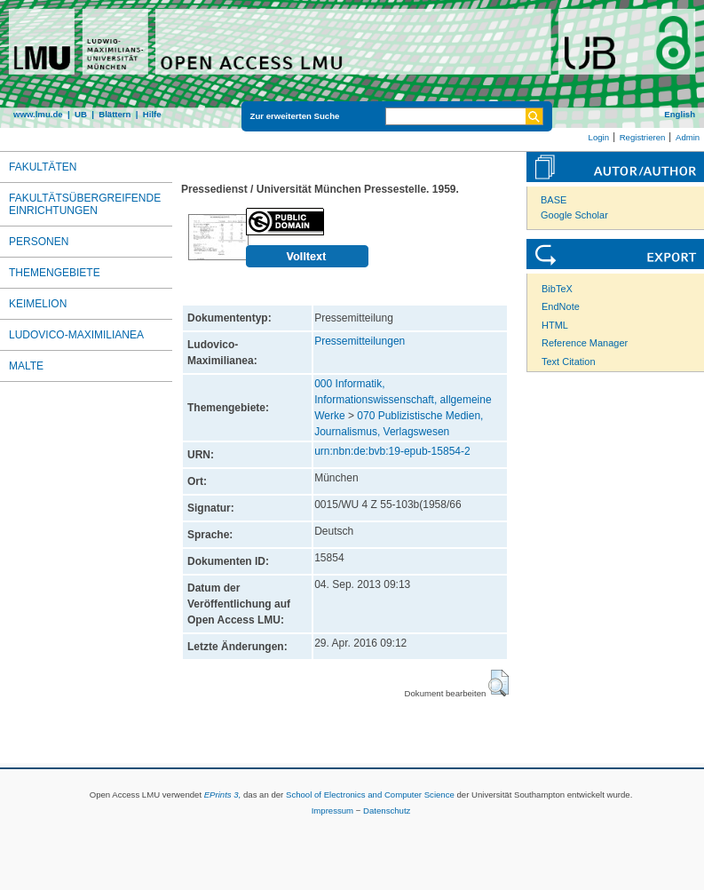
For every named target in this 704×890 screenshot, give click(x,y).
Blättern (115, 114)
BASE (553, 200)
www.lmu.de (38, 114)
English (679, 114)
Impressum (332, 810)
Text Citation (569, 361)
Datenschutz (386, 810)
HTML (555, 325)
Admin (688, 137)
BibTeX (557, 288)
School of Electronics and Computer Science (370, 794)
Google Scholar (574, 215)
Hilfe (152, 114)
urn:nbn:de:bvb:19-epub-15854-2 (392, 451)
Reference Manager (585, 343)
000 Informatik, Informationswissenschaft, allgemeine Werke (402, 399)
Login (599, 137)
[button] (498, 683)
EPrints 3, (222, 794)
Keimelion (38, 304)
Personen (38, 241)
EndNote (561, 306)
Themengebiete (54, 272)
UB (81, 114)
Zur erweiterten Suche (295, 116)
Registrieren (643, 137)
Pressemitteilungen (359, 341)
